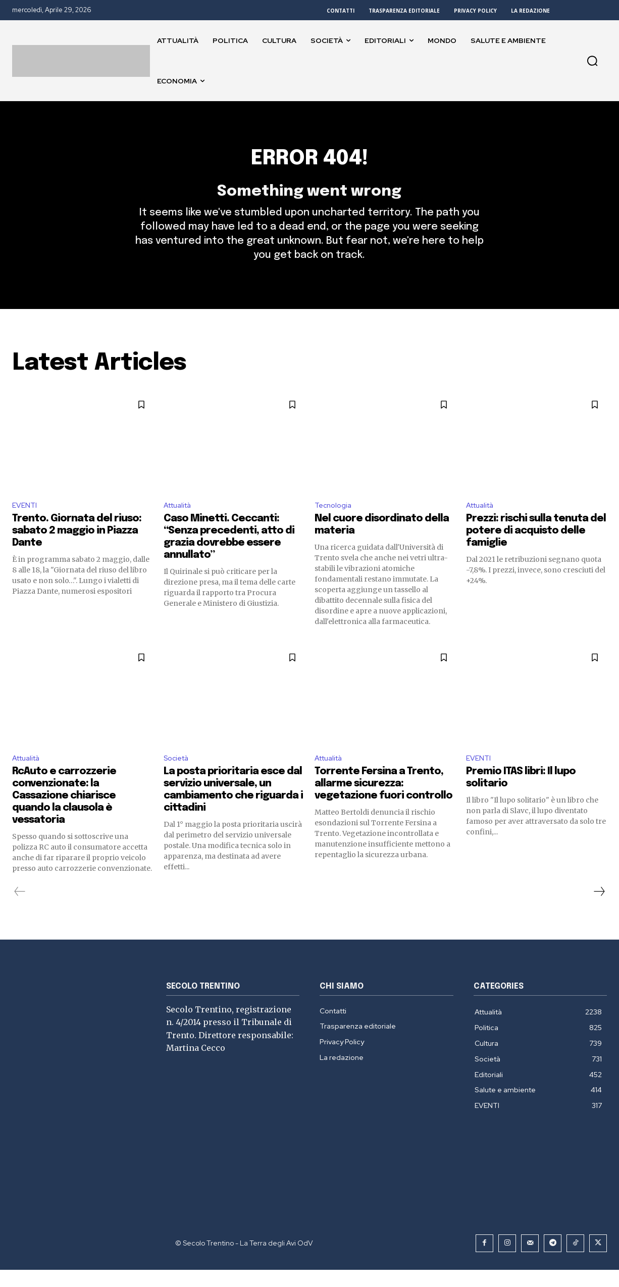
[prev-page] (20, 908)
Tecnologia (335, 520)
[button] (592, 60)
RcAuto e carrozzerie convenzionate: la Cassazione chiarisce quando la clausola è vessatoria (64, 812)
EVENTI (25, 520)
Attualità (180, 520)
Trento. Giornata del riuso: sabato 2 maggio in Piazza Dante (76, 546)
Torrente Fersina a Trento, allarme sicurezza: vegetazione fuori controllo (383, 800)
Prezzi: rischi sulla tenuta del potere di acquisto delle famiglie (536, 546)
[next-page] (599, 908)
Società (178, 774)
